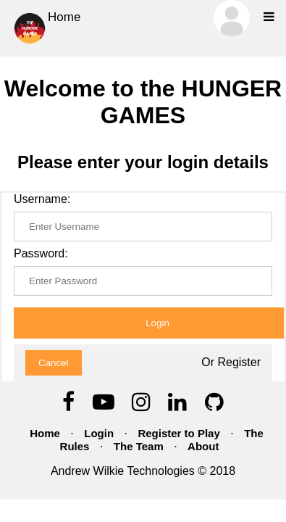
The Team (139, 446)
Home (46, 28)
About (203, 446)
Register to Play (178, 433)
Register (239, 362)
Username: (42, 199)
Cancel (53, 362)
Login (99, 433)
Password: (41, 253)
